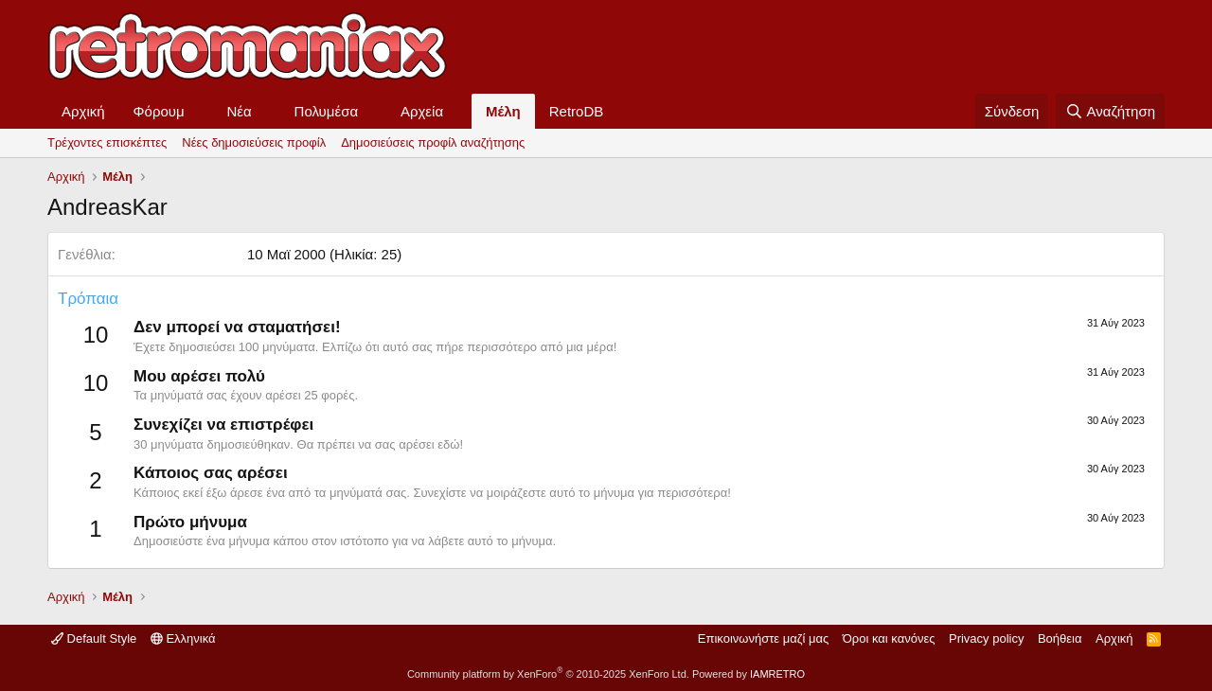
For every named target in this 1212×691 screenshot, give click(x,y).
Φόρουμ (159, 111)
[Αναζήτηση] (1110, 111)
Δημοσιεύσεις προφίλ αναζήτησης (433, 142)
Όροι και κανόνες (889, 638)
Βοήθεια (1060, 638)
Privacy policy (986, 638)
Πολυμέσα (326, 111)
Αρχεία (422, 111)
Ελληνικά (183, 638)
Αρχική (83, 111)
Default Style (93, 638)
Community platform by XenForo (548, 674)
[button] (200, 111)
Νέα (239, 111)
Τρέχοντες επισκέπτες (107, 142)
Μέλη (503, 111)
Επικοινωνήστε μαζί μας (763, 638)
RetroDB (576, 111)
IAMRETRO (777, 674)
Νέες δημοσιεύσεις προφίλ (254, 142)
